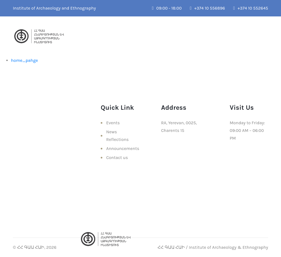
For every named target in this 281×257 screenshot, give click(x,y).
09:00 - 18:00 (167, 8)
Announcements (122, 148)
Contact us (117, 157)
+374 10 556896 (207, 8)
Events (113, 122)
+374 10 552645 (250, 8)
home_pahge (24, 60)
